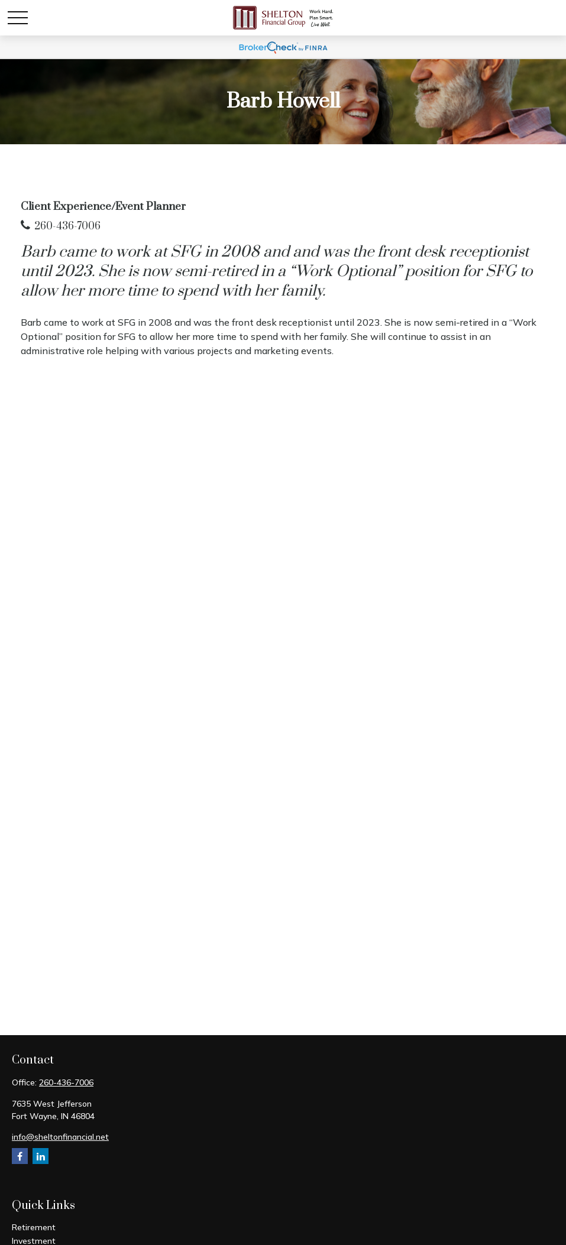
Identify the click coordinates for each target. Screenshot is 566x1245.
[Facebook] (20, 1156)
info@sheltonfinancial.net (60, 1136)
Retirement (34, 1227)
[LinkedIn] (40, 1156)
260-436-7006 (67, 226)
